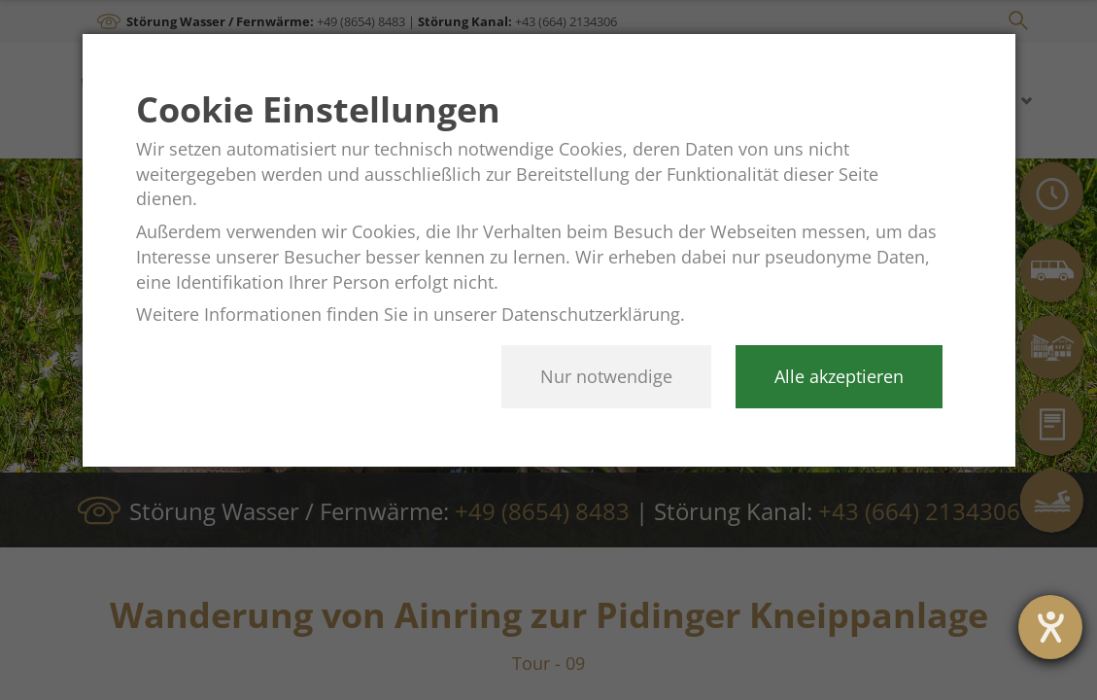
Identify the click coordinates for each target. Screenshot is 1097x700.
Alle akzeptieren (839, 376)
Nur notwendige (606, 376)
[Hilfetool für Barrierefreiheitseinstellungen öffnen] (1050, 627)
